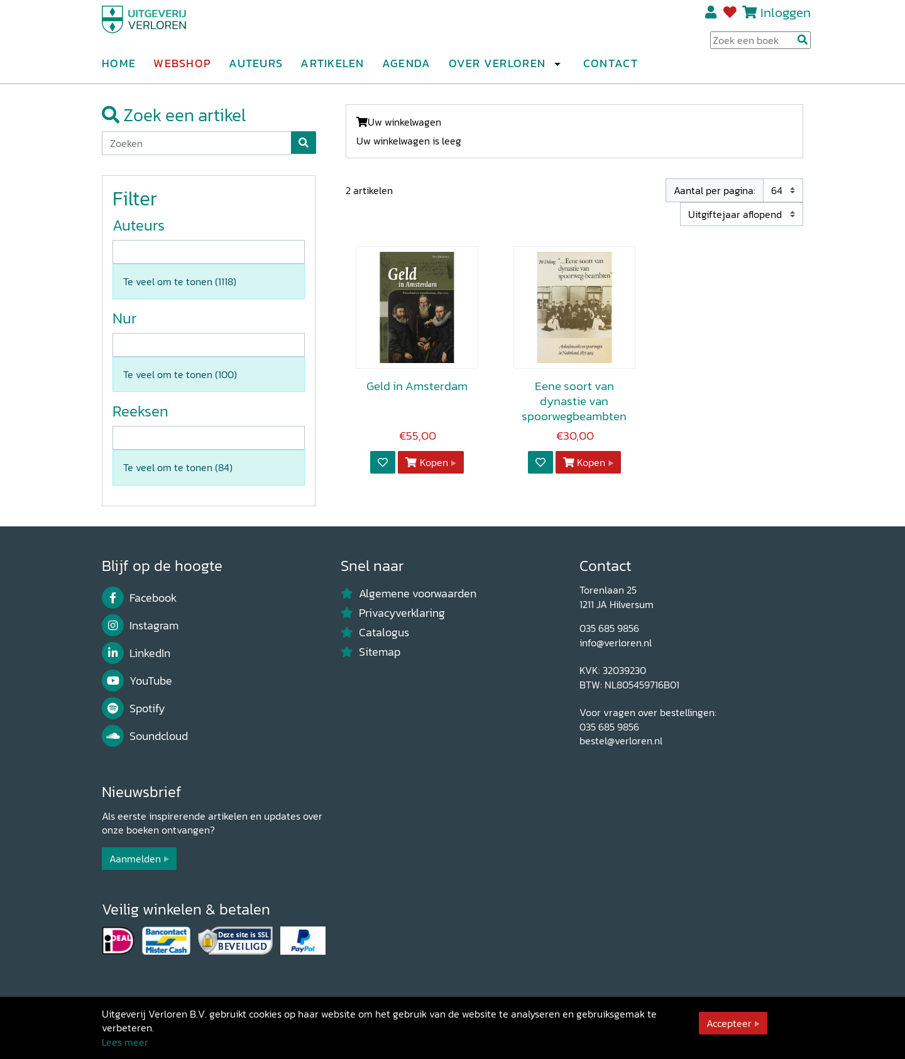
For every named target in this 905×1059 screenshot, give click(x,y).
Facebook (139, 598)
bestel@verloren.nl (620, 740)
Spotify (133, 708)
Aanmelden (135, 858)
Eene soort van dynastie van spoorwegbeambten (574, 401)
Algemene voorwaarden (408, 593)
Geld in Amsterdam (417, 386)
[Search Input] (760, 44)
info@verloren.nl (615, 642)
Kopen (426, 462)
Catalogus (375, 632)
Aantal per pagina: (714, 190)
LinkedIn (136, 653)
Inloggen (785, 16)
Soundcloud (145, 736)
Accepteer (729, 1023)
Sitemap (370, 652)
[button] (557, 68)
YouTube (137, 681)
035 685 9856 (609, 628)
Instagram (140, 625)
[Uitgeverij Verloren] (162, 28)
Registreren (711, 17)
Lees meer (125, 1042)
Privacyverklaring (393, 613)
